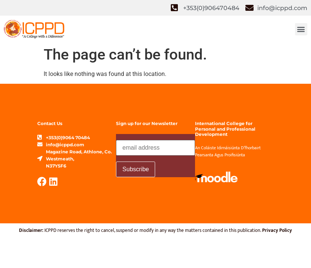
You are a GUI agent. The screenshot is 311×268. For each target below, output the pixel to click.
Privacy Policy (277, 230)
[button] (301, 29)
